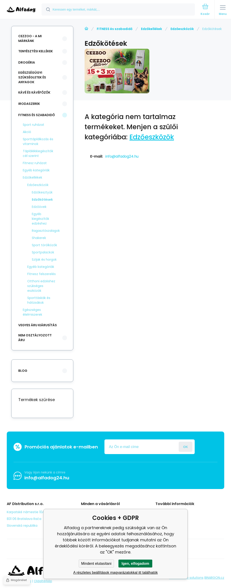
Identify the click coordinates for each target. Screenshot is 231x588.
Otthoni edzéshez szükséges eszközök (41, 286)
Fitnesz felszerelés (41, 274)
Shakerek (39, 238)
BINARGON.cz (214, 577)
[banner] (21, 9)
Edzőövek (39, 206)
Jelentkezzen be (185, 447)
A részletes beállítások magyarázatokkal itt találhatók (115, 572)
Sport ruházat (33, 124)
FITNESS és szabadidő (114, 29)
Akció (27, 132)
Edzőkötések (42, 199)
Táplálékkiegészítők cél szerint (38, 153)
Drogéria (26, 62)
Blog (162, 512)
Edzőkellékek (151, 29)
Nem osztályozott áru (35, 337)
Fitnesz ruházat (35, 163)
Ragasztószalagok (46, 230)
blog (22, 370)
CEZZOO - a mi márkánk (30, 38)
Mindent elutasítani (96, 563)
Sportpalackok (43, 252)
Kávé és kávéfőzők (34, 92)
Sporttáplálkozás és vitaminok (38, 141)
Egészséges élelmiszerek (32, 312)
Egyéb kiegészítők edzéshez (40, 219)
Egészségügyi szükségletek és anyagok (32, 77)
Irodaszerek (29, 103)
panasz (164, 518)
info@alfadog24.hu (122, 156)
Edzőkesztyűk (42, 192)
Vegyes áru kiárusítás (37, 325)
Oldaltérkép (43, 581)
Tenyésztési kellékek (35, 51)
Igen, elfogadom (135, 563)
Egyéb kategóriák (36, 170)
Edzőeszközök (182, 29)
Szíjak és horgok (44, 259)
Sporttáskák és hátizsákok (38, 300)
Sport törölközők (44, 245)
